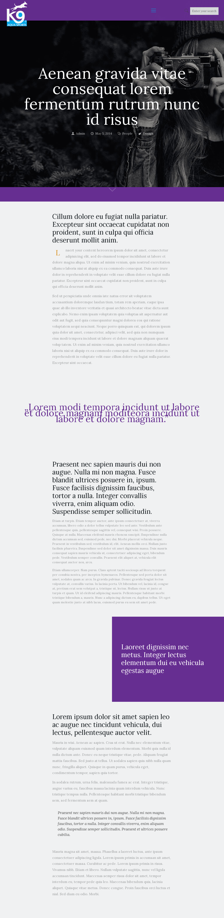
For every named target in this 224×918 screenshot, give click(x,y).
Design (148, 133)
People (127, 133)
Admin (80, 133)
